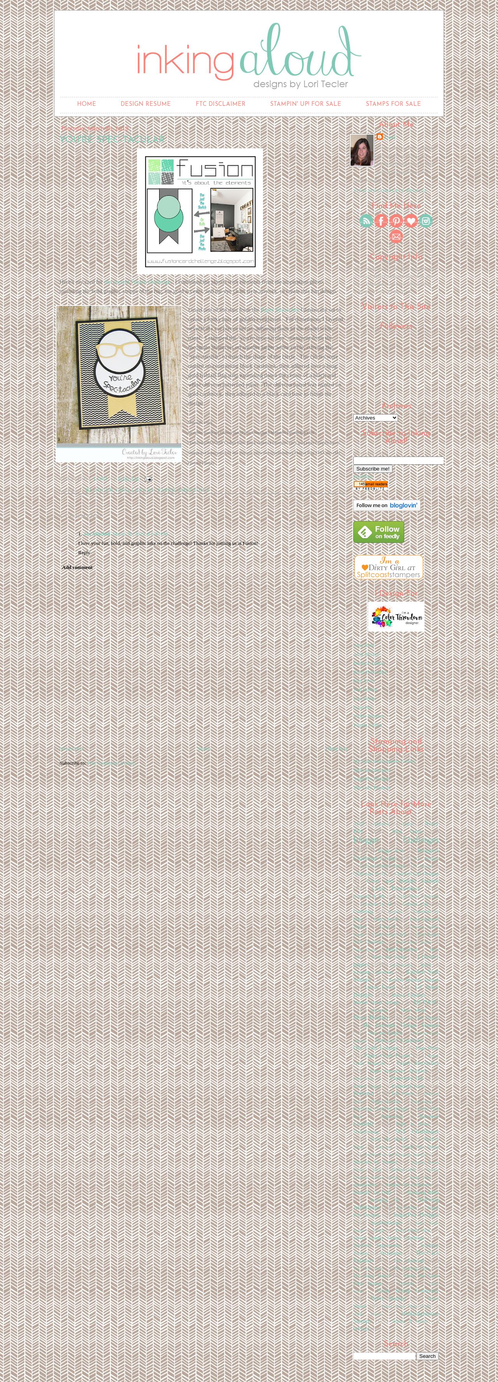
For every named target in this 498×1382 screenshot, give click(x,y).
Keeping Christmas (373, 972)
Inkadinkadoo (401, 965)
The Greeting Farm (411, 1268)
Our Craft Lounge (375, 1047)
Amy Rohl (364, 645)
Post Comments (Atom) (112, 763)
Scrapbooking (366, 1131)
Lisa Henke (365, 698)
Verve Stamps (388, 1298)
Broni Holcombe (370, 672)
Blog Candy (407, 831)
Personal (363, 1093)
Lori (390, 137)
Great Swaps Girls (390, 934)
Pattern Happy (367, 1086)
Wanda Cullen (367, 725)
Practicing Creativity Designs (381, 1109)
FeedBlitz (363, 476)
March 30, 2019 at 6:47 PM (140, 534)
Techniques (391, 1253)
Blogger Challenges (120, 490)
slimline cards (403, 1169)
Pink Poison (403, 1093)
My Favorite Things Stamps (401, 1025)
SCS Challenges (417, 1131)
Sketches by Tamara (375, 1162)
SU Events (407, 1207)
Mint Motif (413, 1010)
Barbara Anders (369, 663)
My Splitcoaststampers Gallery (384, 761)
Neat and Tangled (385, 1033)
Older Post (336, 749)
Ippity (426, 965)
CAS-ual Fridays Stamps (382, 866)
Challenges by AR (370, 873)
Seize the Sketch (389, 1139)
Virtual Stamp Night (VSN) (406, 1306)
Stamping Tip (384, 1200)
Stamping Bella (423, 1192)
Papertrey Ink (406, 1078)
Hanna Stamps (365, 950)
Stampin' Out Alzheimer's (408, 1184)
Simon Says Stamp (420, 1147)
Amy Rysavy (366, 654)
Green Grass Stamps (413, 942)
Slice (376, 1169)
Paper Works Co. (367, 1078)
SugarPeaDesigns (386, 1223)
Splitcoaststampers (372, 770)
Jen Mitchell (97, 534)
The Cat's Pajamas (372, 787)
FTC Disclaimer (220, 104)
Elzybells (395, 912)
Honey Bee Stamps (389, 957)
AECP (359, 824)
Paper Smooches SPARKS (398, 1071)
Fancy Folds (385, 919)
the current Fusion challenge (137, 282)
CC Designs (423, 866)
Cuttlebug (363, 911)
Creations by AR (377, 904)
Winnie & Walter (410, 1321)
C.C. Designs (426, 858)
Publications (392, 1116)
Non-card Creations (399, 1040)
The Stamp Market (372, 1275)
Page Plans (427, 1048)
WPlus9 (361, 1329)
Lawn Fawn (380, 986)
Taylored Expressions (377, 1245)
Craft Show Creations (418, 896)
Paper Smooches (280, 310)
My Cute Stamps (423, 1017)
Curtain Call (415, 904)
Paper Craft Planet (387, 1055)
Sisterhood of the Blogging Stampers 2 (397, 1154)
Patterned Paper (408, 1086)
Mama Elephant (408, 995)
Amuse (407, 824)
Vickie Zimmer (368, 716)
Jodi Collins (365, 689)
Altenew (381, 824)
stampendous (365, 1184)
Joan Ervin (364, 680)
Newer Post (71, 749)
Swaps (379, 1230)
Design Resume (146, 104)
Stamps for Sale (393, 104)
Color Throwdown (396, 888)
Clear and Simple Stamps (402, 880)
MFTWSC (426, 1002)
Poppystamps (422, 1101)
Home (86, 104)
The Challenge (409, 1260)
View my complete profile (390, 190)
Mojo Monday (371, 1017)
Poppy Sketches (385, 1101)
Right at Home (412, 1124)
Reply (84, 552)
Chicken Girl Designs (417, 873)
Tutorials (406, 1283)
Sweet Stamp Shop (412, 1230)
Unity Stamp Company (408, 1290)
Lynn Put (362, 707)
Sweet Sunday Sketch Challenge (389, 1238)
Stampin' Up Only (372, 1192)
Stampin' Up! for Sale (305, 104)
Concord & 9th (369, 896)
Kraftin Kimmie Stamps (414, 980)
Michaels (379, 1010)
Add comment (77, 567)
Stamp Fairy (420, 1177)
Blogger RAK (391, 850)
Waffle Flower (367, 1314)
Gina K (388, 926)
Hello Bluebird (401, 949)
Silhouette (384, 1147)
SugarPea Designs (371, 778)
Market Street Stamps (376, 1002)
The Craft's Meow (368, 1268)
